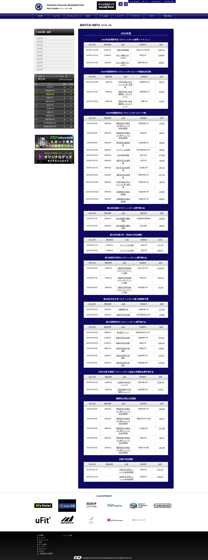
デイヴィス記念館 (123, 150)
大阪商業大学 (123, 309)
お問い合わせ (157, 1)
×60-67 (161, 133)
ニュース (56, 16)
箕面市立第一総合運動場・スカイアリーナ (125, 94)
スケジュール (72, 16)
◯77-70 (160, 245)
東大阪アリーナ (123, 332)
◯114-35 (160, 268)
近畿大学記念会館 (123, 315)
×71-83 (160, 287)
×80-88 (161, 150)
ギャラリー (135, 16)
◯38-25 (160, 477)
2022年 (40, 49)
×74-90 (161, 192)
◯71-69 (162, 428)
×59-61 (161, 63)
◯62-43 (160, 278)
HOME (40, 16)
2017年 (40, 66)
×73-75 (160, 389)
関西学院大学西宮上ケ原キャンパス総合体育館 (123, 125)
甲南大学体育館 (123, 50)
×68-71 (161, 438)
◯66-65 (162, 409)
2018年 (40, 62)
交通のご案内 (170, 1)
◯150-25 (160, 382)
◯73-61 (161, 338)
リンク (146, 1)
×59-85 (161, 143)
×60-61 (161, 226)
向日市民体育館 (123, 155)
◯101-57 (161, 343)
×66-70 (161, 419)
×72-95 (161, 123)
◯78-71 (161, 356)
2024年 (40, 42)
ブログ (151, 16)
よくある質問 (135, 1)
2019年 (40, 59)
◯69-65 (161, 55)
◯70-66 (162, 155)
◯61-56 (162, 448)
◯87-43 (160, 470)
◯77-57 (162, 175)
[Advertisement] (54, 199)
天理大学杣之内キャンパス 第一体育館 (125, 84)
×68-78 (161, 182)
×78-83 (161, 315)
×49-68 (161, 348)
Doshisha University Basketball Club (65, 5)
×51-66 (161, 92)
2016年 (40, 69)
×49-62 (161, 161)
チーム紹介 (104, 16)
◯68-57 (162, 199)
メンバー (119, 16)
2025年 (40, 38)
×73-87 (161, 101)
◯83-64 (162, 219)
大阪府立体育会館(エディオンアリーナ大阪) (124, 270)
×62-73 (161, 82)
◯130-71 (161, 50)
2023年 (40, 45)
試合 (88, 16)
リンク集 (68, 535)
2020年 (40, 56)
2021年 (40, 52)
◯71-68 (162, 309)
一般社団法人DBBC (167, 18)
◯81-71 (162, 168)
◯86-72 (160, 250)
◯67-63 (161, 363)
